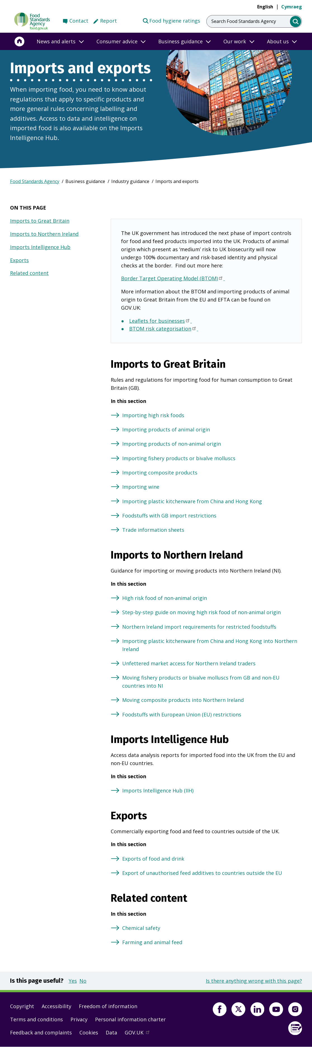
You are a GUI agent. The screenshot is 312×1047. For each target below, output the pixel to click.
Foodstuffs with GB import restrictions (169, 515)
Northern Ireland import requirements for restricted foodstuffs (199, 626)
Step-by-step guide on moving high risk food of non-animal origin (201, 612)
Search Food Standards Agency (243, 21)
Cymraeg (291, 7)
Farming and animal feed (152, 942)
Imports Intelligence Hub (40, 247)
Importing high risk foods (153, 415)
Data (111, 1032)
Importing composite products (159, 472)
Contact (78, 20)
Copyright (22, 1006)
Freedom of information (108, 1006)
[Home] (19, 41)
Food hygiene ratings (171, 20)
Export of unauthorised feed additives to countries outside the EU (202, 873)
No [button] (82, 980)
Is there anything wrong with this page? (254, 980)
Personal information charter (130, 1019)
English (265, 7)
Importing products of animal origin (166, 429)
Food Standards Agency (34, 181)
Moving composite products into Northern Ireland (183, 700)
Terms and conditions (36, 1019)
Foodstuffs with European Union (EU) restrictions (181, 714)
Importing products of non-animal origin (171, 443)
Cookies (88, 1032)
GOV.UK (139, 1034)
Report (108, 20)
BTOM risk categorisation (163, 329)
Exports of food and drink (153, 858)
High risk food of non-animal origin (164, 598)
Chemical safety (141, 928)
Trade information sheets (153, 529)
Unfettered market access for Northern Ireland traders (189, 663)
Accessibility (56, 1006)
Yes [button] (73, 980)
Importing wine (140, 486)
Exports (19, 260)
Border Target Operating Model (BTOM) (173, 279)
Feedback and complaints (41, 1032)
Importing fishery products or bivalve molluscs (178, 458)
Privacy (79, 1019)
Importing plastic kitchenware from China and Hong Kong (192, 501)
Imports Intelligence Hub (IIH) (157, 790)
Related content (29, 273)
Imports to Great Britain (39, 220)
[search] (295, 21)
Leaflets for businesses (160, 321)
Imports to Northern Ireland (44, 234)
